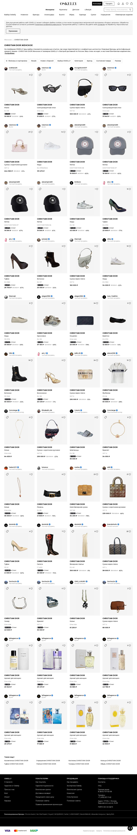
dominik (12, 524)
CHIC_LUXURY (79, 581)
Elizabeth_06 (47, 410)
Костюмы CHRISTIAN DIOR (79, 761)
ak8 (108, 467)
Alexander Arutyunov (98, 814)
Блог (6, 793)
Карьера (7, 801)
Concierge (13, 410)
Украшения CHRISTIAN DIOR (48, 761)
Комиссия (70, 793)
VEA (10, 353)
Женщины (49, 10)
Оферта (99, 831)
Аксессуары (49, 15)
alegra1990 (46, 296)
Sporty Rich (110, 814)
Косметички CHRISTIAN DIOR (16, 761)
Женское (8, 40)
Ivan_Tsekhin (112, 296)
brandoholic (112, 524)
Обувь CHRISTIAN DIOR (110, 764)
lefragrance (13, 638)
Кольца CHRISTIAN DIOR (111, 761)
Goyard (50, 814)
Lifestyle (88, 10)
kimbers (77, 182)
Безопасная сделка (43, 789)
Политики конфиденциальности (48, 24)
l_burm (77, 410)
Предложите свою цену (45, 797)
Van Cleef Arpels (41, 814)
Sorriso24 (13, 581)
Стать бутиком (72, 797)
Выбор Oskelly (10, 15)
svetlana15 (13, 68)
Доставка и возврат (43, 793)
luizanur (45, 467)
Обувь (71, 15)
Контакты (101, 782)
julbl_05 (77, 353)
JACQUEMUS (58, 814)
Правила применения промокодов (49, 804)
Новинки (24, 15)
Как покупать (41, 782)
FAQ (99, 786)
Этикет (7, 797)
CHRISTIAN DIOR (11, 105)
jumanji (45, 239)
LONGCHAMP (74, 814)
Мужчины (63, 10)
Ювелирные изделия (124, 15)
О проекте (8, 782)
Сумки (93, 15)
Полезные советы (42, 801)
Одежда (82, 15)
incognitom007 (80, 68)
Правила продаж (89, 831)
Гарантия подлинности (44, 786)
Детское (75, 10)
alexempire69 (79, 125)
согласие (101, 24)
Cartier (66, 814)
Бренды (36, 15)
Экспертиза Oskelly (74, 786)
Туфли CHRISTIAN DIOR (13, 764)
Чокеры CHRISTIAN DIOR (78, 764)
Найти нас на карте (105, 807)
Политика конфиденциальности (114, 831)
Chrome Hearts (30, 814)
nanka (77, 467)
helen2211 (13, 467)
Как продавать (72, 782)
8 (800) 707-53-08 (105, 791)
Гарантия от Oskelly (11, 786)
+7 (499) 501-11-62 (104, 797)
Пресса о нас (9, 789)
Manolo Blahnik (85, 814)
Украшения (105, 15)
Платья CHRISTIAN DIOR (46, 764)
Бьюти (61, 15)
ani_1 (109, 182)
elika (109, 239)
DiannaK (77, 239)
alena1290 (111, 353)
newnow (45, 68)
